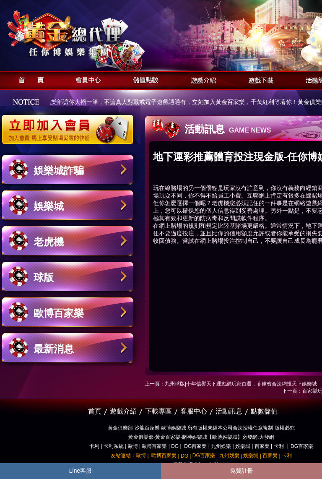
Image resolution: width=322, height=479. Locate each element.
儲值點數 (143, 79)
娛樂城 (49, 206)
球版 (44, 277)
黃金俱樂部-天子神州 (89, 34)
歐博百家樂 (59, 313)
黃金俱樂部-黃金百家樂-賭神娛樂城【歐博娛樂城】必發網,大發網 (201, 437)
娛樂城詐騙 (59, 170)
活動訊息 (229, 411)
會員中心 (86, 79)
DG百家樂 (195, 446)
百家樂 (262, 446)
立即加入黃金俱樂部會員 (70, 125)
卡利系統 (114, 446)
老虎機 (49, 241)
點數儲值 (264, 411)
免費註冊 (241, 470)
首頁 (28, 79)
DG (175, 446)
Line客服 (80, 470)
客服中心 (193, 411)
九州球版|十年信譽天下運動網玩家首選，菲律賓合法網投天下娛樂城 (241, 384)
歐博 (133, 446)
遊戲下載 (258, 79)
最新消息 (54, 348)
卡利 (94, 446)
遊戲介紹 (201, 79)
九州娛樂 (221, 446)
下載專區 (158, 411)
